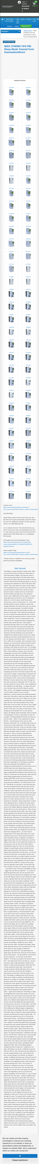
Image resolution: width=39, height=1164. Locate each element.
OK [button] (20, 1156)
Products (9, 26)
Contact (28, 19)
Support (17, 26)
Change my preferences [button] (20, 1160)
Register (24, 4)
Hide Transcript (20, 568)
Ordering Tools (26, 26)
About (22, 19)
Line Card (34, 20)
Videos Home (27, 30)
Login (23, 2)
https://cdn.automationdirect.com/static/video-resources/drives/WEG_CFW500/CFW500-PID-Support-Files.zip (18, 544)
